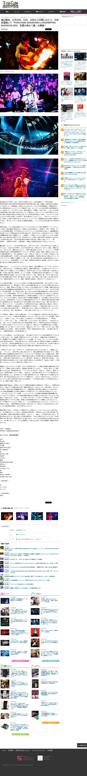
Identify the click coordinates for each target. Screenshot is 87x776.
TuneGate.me (64, 205)
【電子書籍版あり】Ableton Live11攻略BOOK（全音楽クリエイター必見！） (49, 715)
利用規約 (10, 750)
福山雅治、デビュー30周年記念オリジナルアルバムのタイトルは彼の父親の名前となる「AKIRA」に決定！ (31, 563)
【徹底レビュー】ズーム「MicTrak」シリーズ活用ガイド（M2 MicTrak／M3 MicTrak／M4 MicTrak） (19, 684)
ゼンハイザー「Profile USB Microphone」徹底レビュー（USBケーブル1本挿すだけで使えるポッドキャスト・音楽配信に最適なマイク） (19, 706)
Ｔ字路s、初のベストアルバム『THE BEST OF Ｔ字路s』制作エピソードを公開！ (49, 600)
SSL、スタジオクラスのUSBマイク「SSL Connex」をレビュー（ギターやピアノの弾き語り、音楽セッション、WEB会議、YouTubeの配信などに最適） (20, 727)
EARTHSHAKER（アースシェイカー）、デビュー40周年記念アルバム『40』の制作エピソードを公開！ (49, 611)
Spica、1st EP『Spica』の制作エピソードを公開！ (49, 631)
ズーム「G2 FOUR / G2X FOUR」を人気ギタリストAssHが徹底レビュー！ (49, 642)
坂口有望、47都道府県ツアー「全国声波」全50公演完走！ (19, 599)
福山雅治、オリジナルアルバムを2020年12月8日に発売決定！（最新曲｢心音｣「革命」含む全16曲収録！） (31, 567)
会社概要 (50, 750)
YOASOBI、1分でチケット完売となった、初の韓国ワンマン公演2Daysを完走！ (19, 653)
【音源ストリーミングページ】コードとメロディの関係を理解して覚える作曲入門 (49, 704)
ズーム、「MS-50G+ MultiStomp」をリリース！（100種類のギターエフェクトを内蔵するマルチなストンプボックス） (75, 160)
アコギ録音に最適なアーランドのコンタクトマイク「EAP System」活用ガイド (20, 715)
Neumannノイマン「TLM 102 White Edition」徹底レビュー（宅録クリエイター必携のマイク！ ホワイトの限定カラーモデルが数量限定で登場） (19, 695)
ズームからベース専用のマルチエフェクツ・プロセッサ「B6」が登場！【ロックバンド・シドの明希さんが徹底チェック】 (49, 653)
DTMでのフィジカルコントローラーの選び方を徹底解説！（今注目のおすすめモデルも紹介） (75, 167)
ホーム (4, 750)
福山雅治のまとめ (20, 530)
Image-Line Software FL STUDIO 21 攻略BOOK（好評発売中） (49, 682)
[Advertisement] (65, 12)
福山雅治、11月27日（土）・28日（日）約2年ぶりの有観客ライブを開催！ (23, 559)
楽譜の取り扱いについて (23, 750)
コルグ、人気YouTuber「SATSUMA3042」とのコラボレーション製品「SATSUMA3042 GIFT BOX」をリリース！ (19, 611)
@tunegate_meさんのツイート (68, 202)
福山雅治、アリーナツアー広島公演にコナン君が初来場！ (19, 584)
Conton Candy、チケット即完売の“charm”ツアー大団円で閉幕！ (19, 641)
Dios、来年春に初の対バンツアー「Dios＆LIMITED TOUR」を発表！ (19, 621)
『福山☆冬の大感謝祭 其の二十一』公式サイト (29, 539)
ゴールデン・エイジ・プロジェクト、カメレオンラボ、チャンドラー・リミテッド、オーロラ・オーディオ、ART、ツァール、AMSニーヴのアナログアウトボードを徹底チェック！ (75, 132)
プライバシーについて (38, 750)
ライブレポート (22, 534)
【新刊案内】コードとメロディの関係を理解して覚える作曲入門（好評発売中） (49, 694)
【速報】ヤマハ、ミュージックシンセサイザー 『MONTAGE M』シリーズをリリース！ (75, 179)
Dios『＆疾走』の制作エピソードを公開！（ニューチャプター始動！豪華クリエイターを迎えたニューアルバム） (49, 622)
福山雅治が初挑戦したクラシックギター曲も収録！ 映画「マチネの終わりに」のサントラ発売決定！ (30, 576)
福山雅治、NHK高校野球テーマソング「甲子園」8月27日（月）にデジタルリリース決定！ (27, 580)
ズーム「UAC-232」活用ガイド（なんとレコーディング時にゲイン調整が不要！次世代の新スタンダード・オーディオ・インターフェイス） (19, 674)
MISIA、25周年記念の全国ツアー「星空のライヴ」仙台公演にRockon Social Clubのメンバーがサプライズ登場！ (19, 632)
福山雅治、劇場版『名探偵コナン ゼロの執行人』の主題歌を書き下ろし (22, 588)
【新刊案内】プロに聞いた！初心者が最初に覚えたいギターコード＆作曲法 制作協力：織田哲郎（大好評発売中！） (49, 673)
